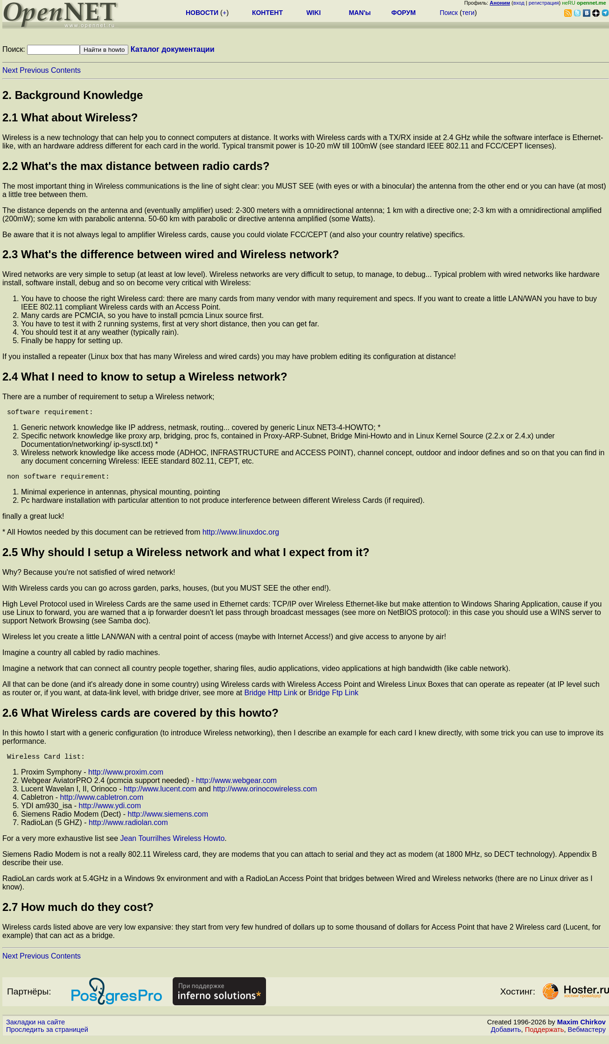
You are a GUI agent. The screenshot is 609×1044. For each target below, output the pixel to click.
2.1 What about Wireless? (70, 117)
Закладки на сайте (35, 1027)
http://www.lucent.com (160, 794)
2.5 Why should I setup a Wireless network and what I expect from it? (186, 556)
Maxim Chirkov (581, 1027)
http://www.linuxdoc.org (241, 536)
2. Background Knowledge (72, 95)
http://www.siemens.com (168, 820)
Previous (34, 70)
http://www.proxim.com (125, 778)
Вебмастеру (587, 1035)
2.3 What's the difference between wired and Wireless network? (170, 254)
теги (468, 12)
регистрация (544, 3)
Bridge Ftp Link (333, 696)
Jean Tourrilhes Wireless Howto (172, 844)
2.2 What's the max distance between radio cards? (136, 166)
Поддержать (544, 1035)
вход (519, 3)
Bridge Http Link (270, 696)
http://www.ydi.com (110, 811)
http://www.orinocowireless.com (265, 794)
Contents (66, 70)
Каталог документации (173, 49)
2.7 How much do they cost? (78, 912)
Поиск (449, 12)
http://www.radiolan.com (128, 828)
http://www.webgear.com (236, 786)
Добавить (506, 1035)
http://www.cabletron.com (102, 803)
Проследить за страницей (47, 1035)
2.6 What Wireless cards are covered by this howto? (140, 716)
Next (10, 70)
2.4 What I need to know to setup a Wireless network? (144, 376)
